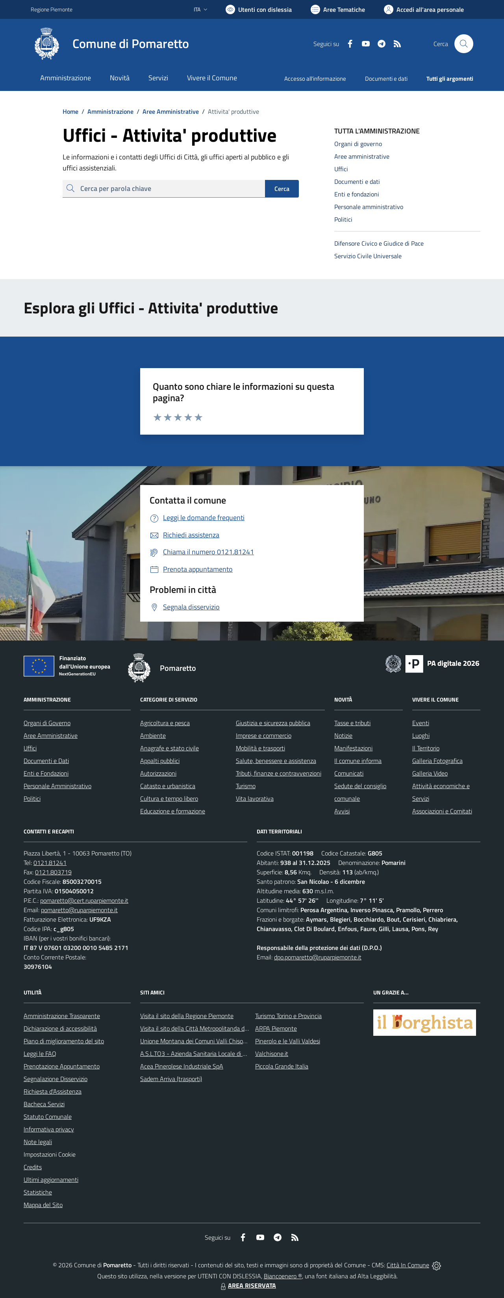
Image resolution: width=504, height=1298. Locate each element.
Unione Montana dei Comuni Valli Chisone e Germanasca (214, 1041)
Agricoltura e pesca (165, 723)
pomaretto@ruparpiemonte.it (79, 910)
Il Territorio (425, 748)
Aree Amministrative (166, 111)
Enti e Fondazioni (46, 773)
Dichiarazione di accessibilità (60, 1028)
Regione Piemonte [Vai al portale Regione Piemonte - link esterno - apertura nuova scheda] (51, 9)
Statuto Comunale (48, 1116)
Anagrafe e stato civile (169, 748)
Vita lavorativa (255, 798)
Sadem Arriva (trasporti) (171, 1078)
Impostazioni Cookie (50, 1154)
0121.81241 (50, 862)
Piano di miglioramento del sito (64, 1041)
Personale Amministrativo (57, 786)
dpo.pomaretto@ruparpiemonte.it (317, 957)
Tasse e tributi (352, 723)
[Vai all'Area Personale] (423, 9)
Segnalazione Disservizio (55, 1078)
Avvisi (342, 811)
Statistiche (38, 1192)
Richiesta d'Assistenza (53, 1091)
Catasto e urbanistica (167, 786)
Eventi (420, 723)
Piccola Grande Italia (281, 1066)
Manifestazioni (353, 748)
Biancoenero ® (283, 1276)
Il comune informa (358, 760)
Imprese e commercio (263, 735)
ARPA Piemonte (276, 1028)
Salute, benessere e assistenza (276, 760)
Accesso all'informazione (315, 78)
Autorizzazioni (158, 773)
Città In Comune (408, 1265)
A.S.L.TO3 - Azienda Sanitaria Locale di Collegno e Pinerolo (216, 1053)
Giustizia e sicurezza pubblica (273, 723)
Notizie (343, 735)
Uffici (30, 748)
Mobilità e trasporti (260, 748)
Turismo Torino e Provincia (288, 1015)
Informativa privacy (49, 1129)
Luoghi (421, 735)
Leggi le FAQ (40, 1053)
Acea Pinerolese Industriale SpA (181, 1066)
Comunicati (348, 773)
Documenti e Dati (46, 760)
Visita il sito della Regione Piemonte (186, 1015)
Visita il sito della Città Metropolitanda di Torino (201, 1028)
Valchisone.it (271, 1053)
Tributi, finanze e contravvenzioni (278, 773)
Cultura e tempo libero (169, 798)
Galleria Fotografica (437, 760)
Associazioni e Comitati (442, 811)
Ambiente (153, 735)
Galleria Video (430, 773)
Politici (32, 798)
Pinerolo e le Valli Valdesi (287, 1041)
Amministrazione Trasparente (62, 1015)
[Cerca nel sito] (463, 43)
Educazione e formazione (172, 811)
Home (70, 111)
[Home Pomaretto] (110, 44)
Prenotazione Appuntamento (62, 1066)
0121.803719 (53, 872)
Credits (33, 1167)
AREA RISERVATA (247, 1285)
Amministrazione (105, 111)
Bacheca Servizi (44, 1104)
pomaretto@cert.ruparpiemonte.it (84, 900)
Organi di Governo (47, 723)
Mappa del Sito (43, 1204)
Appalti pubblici (160, 760)
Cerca (281, 188)
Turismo (246, 786)
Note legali (38, 1141)
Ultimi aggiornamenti (51, 1179)
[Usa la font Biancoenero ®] (258, 9)
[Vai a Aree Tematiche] (337, 9)
